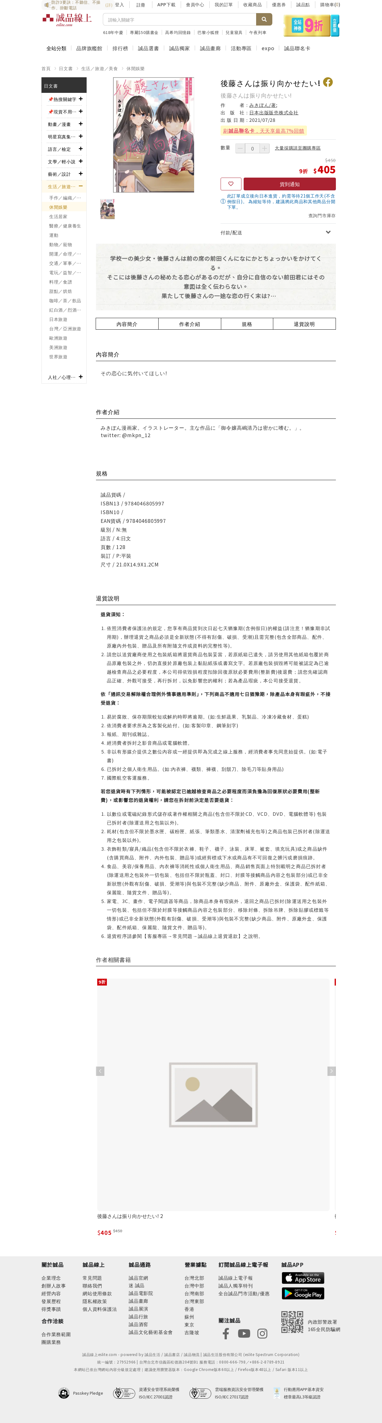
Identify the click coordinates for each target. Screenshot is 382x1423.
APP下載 (166, 4)
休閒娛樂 (136, 68)
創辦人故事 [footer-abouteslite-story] (53, 1285)
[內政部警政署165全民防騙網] (311, 1322)
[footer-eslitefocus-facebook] (225, 1333)
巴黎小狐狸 (208, 32)
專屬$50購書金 (144, 32)
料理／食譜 (60, 282)
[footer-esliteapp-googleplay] (303, 1292)
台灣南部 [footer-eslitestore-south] (194, 1293)
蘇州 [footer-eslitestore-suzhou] (189, 1316)
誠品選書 (148, 48)
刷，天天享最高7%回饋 (263, 130)
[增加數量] (265, 148)
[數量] (252, 148)
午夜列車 (257, 32)
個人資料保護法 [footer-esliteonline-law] (100, 1309)
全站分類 (56, 48)
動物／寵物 (60, 244)
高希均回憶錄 (178, 32)
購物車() (330, 4)
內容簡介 (127, 323)
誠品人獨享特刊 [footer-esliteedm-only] (235, 1285)
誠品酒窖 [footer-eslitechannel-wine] (138, 1324)
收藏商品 (252, 4)
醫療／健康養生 (65, 225)
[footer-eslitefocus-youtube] (243, 1333)
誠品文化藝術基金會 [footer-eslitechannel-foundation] (151, 1332)
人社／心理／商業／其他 (63, 377)
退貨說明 (304, 323)
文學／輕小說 (62, 161)
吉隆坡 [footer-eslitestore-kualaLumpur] (191, 1332)
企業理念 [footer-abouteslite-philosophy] (51, 1277)
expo (268, 48)
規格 (247, 323)
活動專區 (241, 48)
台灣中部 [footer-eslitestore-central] (194, 1285)
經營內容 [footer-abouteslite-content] (51, 1293)
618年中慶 (113, 32)
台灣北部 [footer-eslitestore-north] (194, 1277)
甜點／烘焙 (60, 291)
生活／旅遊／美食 (99, 68)
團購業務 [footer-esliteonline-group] (51, 1342)
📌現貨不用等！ (63, 111)
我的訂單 (224, 4)
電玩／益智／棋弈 (67, 272)
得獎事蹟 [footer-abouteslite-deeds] (51, 1309)
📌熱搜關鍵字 (62, 99)
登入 (119, 4)
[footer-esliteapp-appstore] (303, 1277)
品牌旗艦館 (89, 48)
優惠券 (279, 4)
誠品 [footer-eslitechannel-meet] (139, 1285)
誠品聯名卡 (297, 48)
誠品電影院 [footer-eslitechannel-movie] (141, 1293)
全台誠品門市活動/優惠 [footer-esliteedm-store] (244, 1293)
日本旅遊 (58, 319)
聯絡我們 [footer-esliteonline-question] (92, 1285)
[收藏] (231, 184)
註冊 (140, 5)
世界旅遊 (58, 356)
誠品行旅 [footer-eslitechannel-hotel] (138, 1316)
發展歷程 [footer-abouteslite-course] (51, 1301)
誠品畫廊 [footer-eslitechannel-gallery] (138, 1300)
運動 (53, 235)
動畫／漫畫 (59, 124)
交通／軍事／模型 (67, 263)
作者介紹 (189, 323)
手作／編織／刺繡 (67, 197)
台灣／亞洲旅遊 (65, 328)
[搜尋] (179, 19)
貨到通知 (290, 184)
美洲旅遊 (58, 347)
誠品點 (303, 4)
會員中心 (195, 4)
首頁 (46, 68)
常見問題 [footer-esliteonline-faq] (92, 1277)
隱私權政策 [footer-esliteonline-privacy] (95, 1301)
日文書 (66, 68)
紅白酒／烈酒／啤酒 (67, 310)
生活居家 (58, 216)
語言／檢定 (59, 149)
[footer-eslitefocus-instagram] (262, 1333)
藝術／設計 (59, 174)
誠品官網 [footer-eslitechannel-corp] (138, 1277)
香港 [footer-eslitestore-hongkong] (189, 1309)
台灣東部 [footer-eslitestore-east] (194, 1301)
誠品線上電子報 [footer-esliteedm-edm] (235, 1277)
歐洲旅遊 (58, 338)
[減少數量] (240, 148)
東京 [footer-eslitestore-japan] (189, 1324)
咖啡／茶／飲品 (65, 300)
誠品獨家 (179, 48)
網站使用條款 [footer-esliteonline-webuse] (97, 1293)
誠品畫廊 (210, 48)
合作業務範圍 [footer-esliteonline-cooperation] (56, 1334)
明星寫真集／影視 (63, 136)
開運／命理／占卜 (67, 254)
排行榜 (120, 48)
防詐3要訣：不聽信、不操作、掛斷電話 (78, 5)
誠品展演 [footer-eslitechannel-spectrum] (138, 1308)
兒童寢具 (234, 32)
